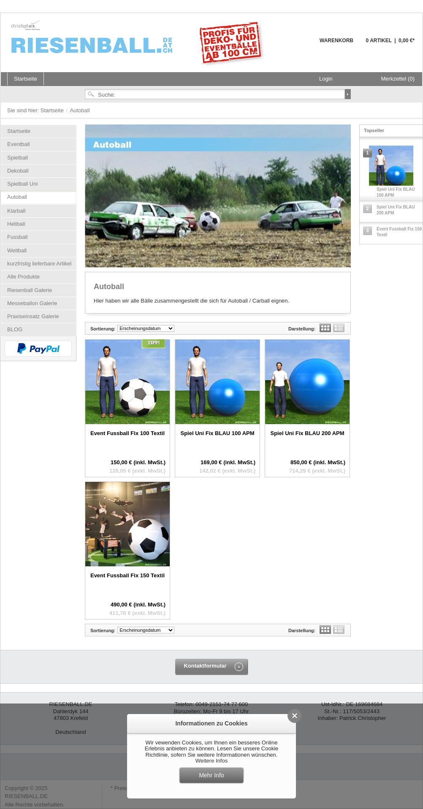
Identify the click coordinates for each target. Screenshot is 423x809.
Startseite (53, 110)
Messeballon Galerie (32, 303)
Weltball (17, 250)
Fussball (17, 237)
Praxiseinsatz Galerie (33, 316)
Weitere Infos (211, 761)
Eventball (18, 144)
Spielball (17, 157)
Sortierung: (102, 328)
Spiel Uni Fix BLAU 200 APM (307, 433)
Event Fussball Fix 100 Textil (127, 433)
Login (326, 79)
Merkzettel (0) (398, 79)
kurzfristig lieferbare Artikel (39, 263)
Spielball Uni (22, 184)
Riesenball (139, 42)
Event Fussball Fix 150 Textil (127, 575)
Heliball (16, 224)
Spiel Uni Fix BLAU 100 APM (217, 433)
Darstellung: (301, 328)
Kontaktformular (205, 666)
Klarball (16, 211)
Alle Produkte (23, 276)
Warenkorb (299, 45)
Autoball (17, 197)
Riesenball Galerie (29, 290)
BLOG (14, 329)
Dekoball (18, 171)
